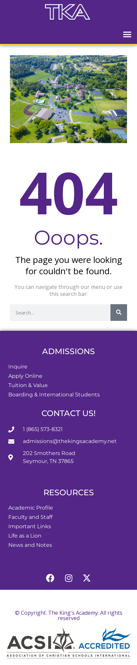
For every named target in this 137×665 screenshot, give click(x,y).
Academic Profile (30, 508)
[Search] (118, 312)
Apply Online (25, 376)
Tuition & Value (28, 385)
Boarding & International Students (54, 394)
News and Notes (30, 545)
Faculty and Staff (30, 517)
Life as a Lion (24, 536)
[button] (127, 34)
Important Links (29, 526)
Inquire (18, 366)
